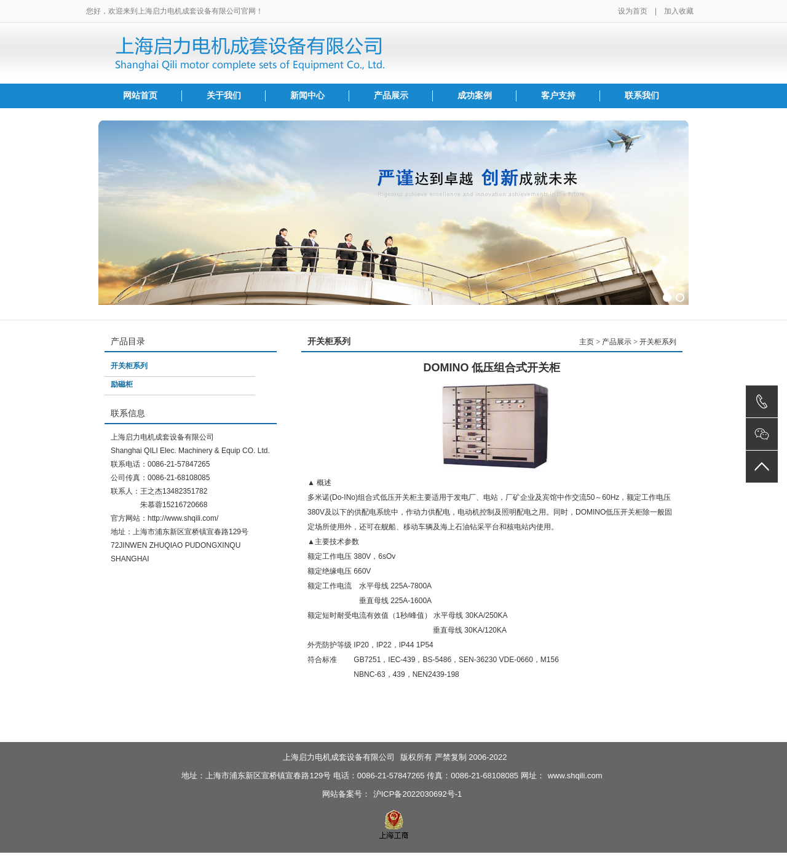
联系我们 (642, 95)
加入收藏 (679, 11)
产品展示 (391, 95)
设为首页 (632, 11)
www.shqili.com (575, 775)
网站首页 (140, 95)
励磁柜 (122, 384)
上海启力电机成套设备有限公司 (339, 757)
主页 (586, 342)
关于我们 (224, 95)
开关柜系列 (129, 365)
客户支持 (558, 95)
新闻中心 (307, 95)
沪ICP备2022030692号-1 (417, 794)
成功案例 (474, 95)
